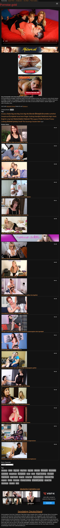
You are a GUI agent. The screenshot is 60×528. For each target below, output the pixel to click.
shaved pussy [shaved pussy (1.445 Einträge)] (12, 121)
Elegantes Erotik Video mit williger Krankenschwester (16, 404)
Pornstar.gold (8, 4)
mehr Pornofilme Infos (6, 103)
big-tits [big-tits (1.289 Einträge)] (26, 114)
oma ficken (26, 0)
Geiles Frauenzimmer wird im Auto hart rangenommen (16, 422)
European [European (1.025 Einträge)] (12, 116)
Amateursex (19, 0)
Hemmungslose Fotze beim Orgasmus (12, 349)
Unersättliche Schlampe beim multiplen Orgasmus (15, 313)
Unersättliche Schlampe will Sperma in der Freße (14, 178)
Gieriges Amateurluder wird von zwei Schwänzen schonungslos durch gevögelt (23, 331)
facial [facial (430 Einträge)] (18, 116)
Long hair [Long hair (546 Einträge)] (10, 119)
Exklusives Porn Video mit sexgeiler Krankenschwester (16, 197)
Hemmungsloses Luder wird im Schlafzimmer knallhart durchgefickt (20, 295)
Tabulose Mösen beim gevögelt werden (12, 233)
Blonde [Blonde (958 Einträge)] (32, 114)
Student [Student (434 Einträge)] (34, 121)
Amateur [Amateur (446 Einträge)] (4, 114)
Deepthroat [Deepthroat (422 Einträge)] (5, 116)
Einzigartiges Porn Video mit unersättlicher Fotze (14, 142)
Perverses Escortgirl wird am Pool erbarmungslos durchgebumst (19, 459)
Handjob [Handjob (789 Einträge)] (38, 116)
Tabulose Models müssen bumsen (11, 258)
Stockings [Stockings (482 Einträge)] (28, 121)
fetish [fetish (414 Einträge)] (22, 116)
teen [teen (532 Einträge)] (39, 121)
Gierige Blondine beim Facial (9, 277)
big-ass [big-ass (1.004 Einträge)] (14, 114)
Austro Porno (11, 0)
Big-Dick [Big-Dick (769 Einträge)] (20, 114)
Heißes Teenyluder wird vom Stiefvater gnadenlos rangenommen (19, 440)
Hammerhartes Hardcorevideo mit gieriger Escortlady (16, 386)
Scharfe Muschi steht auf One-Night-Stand (13, 160)
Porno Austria (33, 0)
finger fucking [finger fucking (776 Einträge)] (29, 116)
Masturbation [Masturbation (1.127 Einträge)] (18, 119)
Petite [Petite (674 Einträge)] (41, 119)
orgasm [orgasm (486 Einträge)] (35, 119)
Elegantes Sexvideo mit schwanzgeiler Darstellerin (15, 215)
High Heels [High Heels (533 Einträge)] (52, 116)
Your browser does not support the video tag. (30, 27)
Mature (12, 109)
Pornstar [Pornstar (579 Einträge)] (46, 119)
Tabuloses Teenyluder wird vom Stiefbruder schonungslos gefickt (19, 368)
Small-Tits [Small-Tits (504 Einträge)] (21, 121)
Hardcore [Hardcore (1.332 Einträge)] (44, 116)
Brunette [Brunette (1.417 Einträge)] (45, 114)
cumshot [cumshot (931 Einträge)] (52, 114)
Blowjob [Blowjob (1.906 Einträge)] (38, 114)
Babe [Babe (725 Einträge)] (9, 114)
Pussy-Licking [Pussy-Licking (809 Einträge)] (26, 480)
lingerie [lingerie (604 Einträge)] (3, 119)
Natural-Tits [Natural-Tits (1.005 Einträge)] (28, 119)
